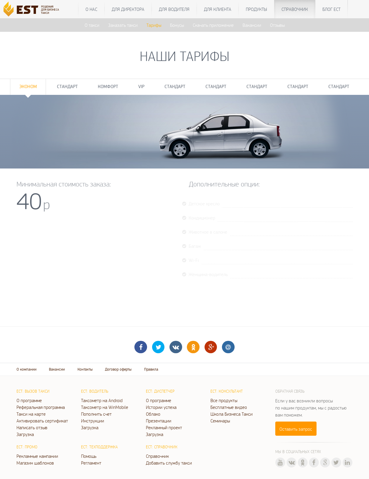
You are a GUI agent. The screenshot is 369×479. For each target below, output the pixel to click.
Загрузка (25, 434)
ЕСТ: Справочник (161, 447)
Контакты (85, 369)
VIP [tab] (141, 86)
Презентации (158, 421)
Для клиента (217, 9)
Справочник (294, 9)
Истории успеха (161, 407)
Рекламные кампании (37, 456)
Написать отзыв (32, 427)
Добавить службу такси (169, 463)
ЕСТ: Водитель (94, 391)
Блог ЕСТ (331, 9)
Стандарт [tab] (67, 86)
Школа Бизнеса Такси (231, 414)
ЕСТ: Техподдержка (99, 447)
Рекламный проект (164, 427)
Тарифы (153, 25)
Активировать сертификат (42, 421)
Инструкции (92, 421)
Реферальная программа (41, 407)
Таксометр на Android (102, 400)
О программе (29, 400)
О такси (92, 25)
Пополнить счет (96, 414)
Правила (151, 369)
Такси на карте (31, 414)
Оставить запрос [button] (295, 429)
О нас (91, 9)
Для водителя (174, 9)
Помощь (88, 456)
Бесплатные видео (228, 407)
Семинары (220, 421)
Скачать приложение (213, 25)
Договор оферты (118, 369)
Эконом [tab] (28, 86)
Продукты (256, 9)
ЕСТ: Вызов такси (33, 391)
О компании (27, 369)
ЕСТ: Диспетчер (160, 391)
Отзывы (277, 25)
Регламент (91, 463)
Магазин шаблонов (35, 463)
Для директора (128, 9)
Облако (153, 414)
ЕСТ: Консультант (226, 391)
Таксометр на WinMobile (104, 407)
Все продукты (223, 400)
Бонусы (177, 25)
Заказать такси (123, 25)
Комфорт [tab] (108, 86)
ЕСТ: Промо (27, 447)
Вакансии (252, 25)
